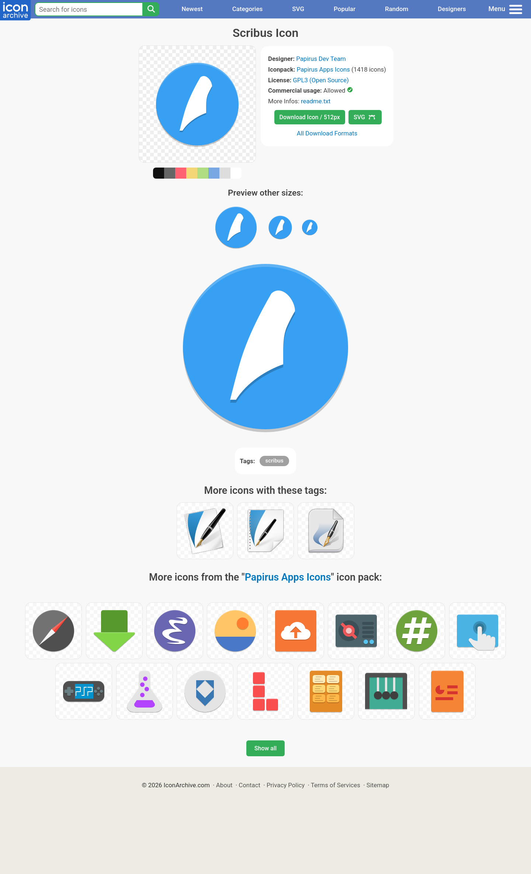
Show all (265, 748)
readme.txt (315, 101)
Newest (191, 9)
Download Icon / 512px (310, 117)
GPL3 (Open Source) (321, 80)
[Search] (150, 9)
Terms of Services (335, 785)
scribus (274, 460)
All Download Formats (327, 133)
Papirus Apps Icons (323, 69)
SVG (298, 9)
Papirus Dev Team (321, 58)
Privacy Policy (286, 785)
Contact (249, 785)
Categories (247, 9)
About (224, 785)
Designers (452, 9)
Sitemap (378, 785)
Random (396, 9)
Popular (344, 9)
